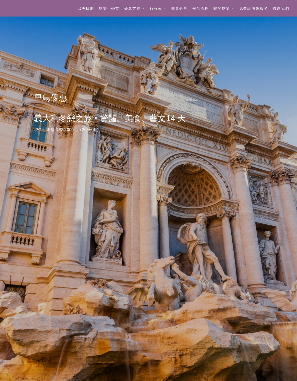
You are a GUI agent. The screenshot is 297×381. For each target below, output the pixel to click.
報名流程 (200, 8)
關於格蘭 (223, 8)
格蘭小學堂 (108, 8)
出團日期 (85, 8)
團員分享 (178, 8)
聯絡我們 (280, 8)
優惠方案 (134, 8)
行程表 (157, 8)
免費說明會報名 (253, 8)
